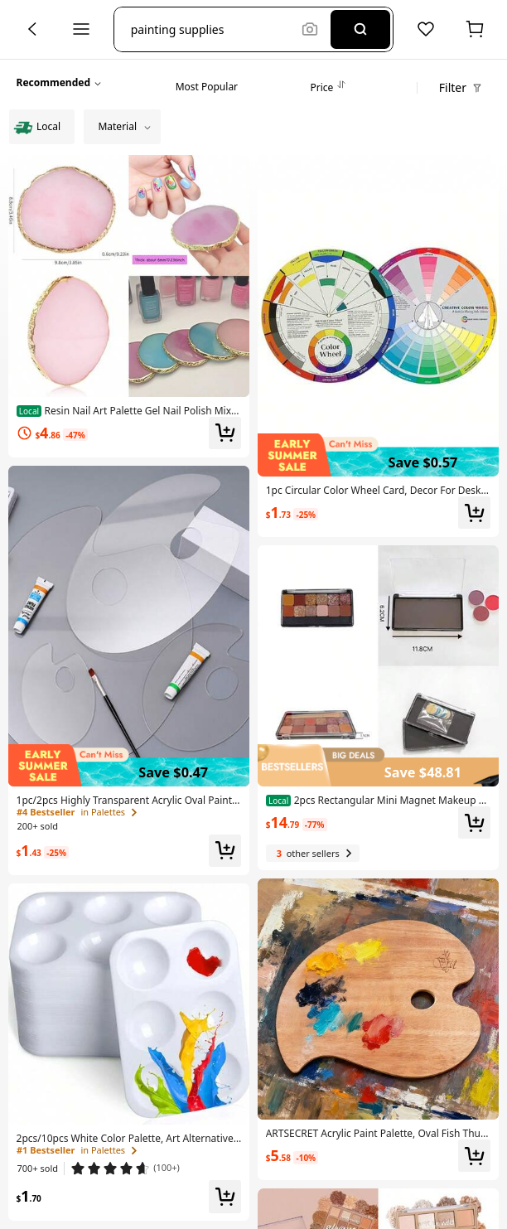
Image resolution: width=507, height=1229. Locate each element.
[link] (129, 411)
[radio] (42, 127)
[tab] (206, 83)
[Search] (360, 29)
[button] (212, 29)
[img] (128, 765)
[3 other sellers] (313, 853)
